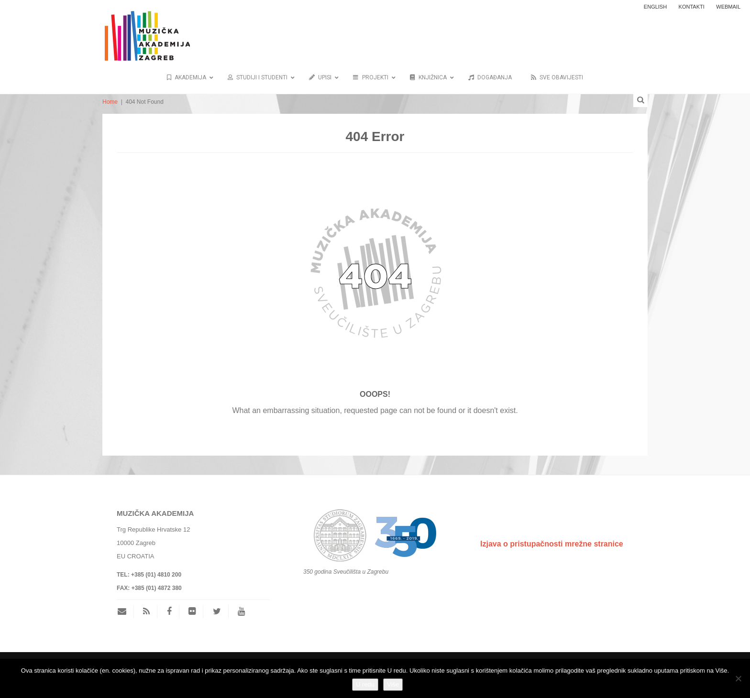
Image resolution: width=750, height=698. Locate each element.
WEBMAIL (728, 7)
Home (110, 101)
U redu (365, 684)
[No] (738, 678)
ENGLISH (655, 7)
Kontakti (692, 7)
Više (393, 684)
